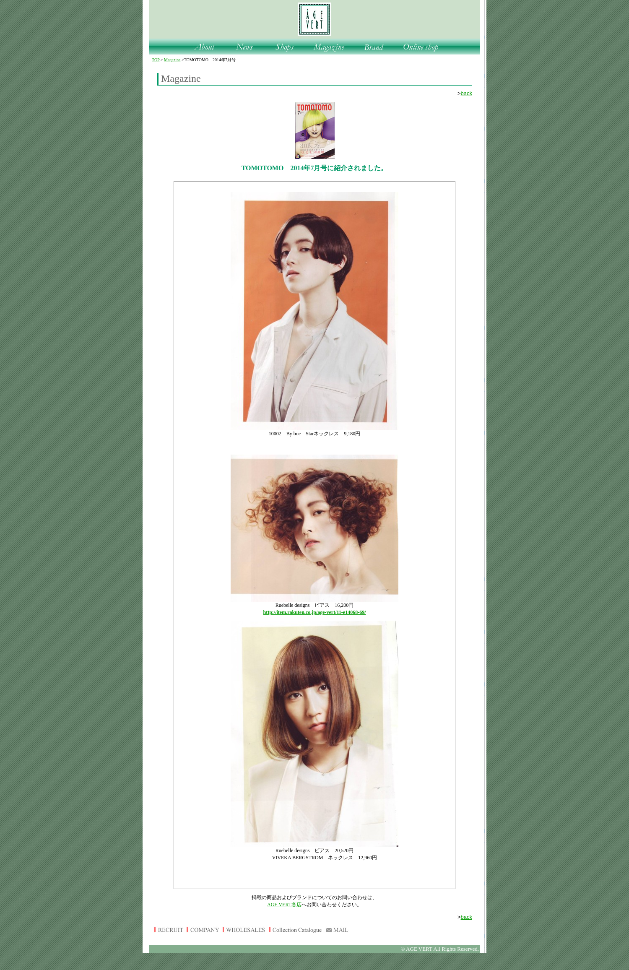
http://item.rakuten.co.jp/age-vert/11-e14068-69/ (314, 612)
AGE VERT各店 (284, 905)
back (466, 93)
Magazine (172, 59)
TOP (155, 59)
